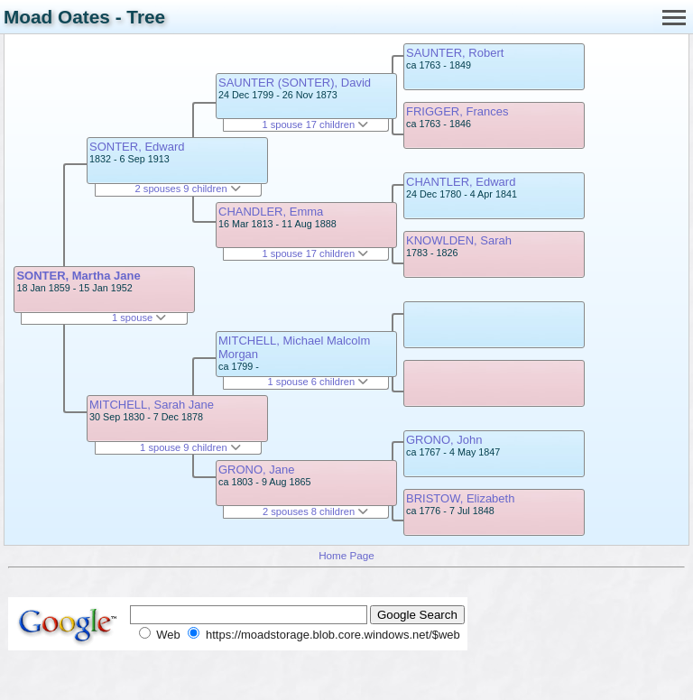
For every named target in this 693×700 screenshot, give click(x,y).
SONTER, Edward (136, 146)
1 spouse (139, 317)
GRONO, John (444, 440)
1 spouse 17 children (315, 124)
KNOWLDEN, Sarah (459, 240)
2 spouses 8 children (315, 511)
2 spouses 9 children (188, 188)
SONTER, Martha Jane (78, 275)
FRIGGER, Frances (457, 111)
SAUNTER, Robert (455, 53)
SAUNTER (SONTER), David (294, 82)
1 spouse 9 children (190, 447)
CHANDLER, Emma (270, 211)
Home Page (346, 555)
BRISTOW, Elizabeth (460, 498)
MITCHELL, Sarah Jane (151, 404)
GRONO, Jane (256, 469)
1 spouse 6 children (318, 381)
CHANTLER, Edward (460, 182)
